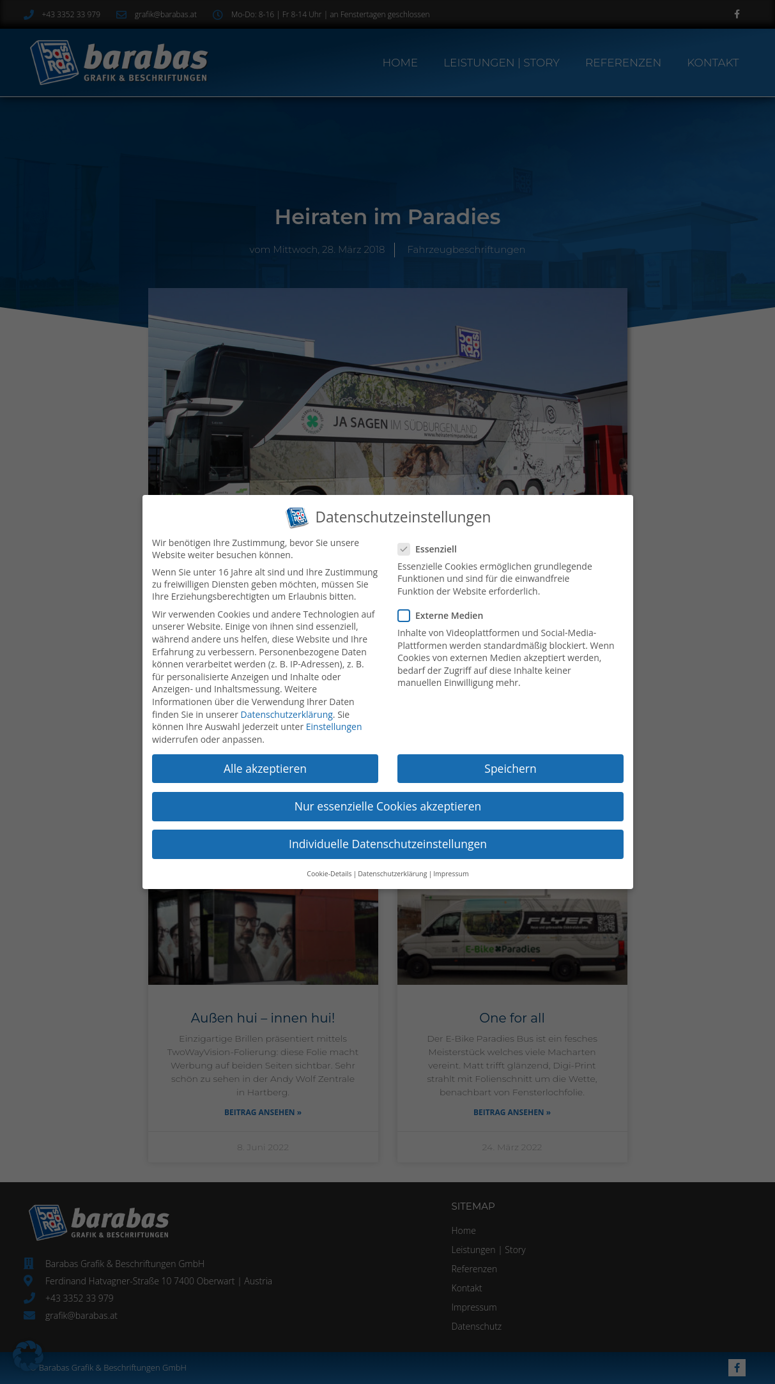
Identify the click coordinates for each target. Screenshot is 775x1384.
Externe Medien (444, 615)
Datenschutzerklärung (286, 714)
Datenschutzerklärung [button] (392, 872)
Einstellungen (333, 726)
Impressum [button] (450, 872)
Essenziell (431, 548)
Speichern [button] (509, 767)
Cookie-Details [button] (329, 872)
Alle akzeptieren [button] (265, 767)
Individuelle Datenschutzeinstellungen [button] (387, 842)
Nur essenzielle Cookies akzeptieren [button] (387, 805)
